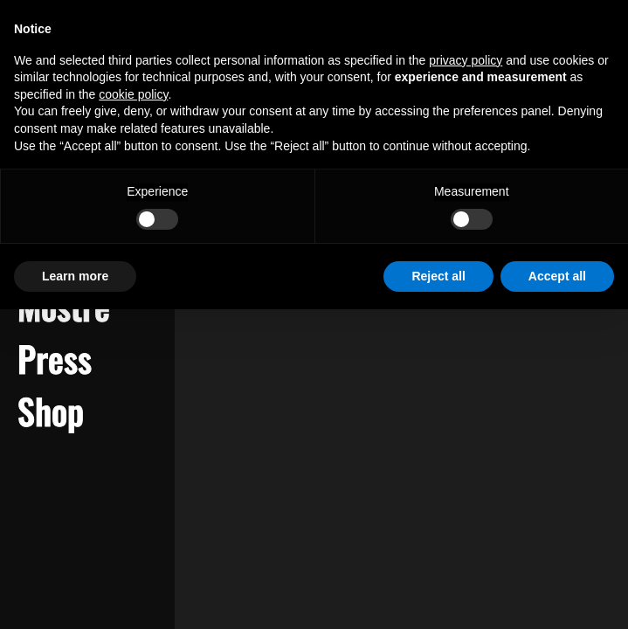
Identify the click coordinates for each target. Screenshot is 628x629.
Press (54, 358)
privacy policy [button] (465, 60)
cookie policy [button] (133, 94)
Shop (50, 410)
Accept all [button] (557, 276)
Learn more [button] (75, 276)
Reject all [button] (438, 276)
